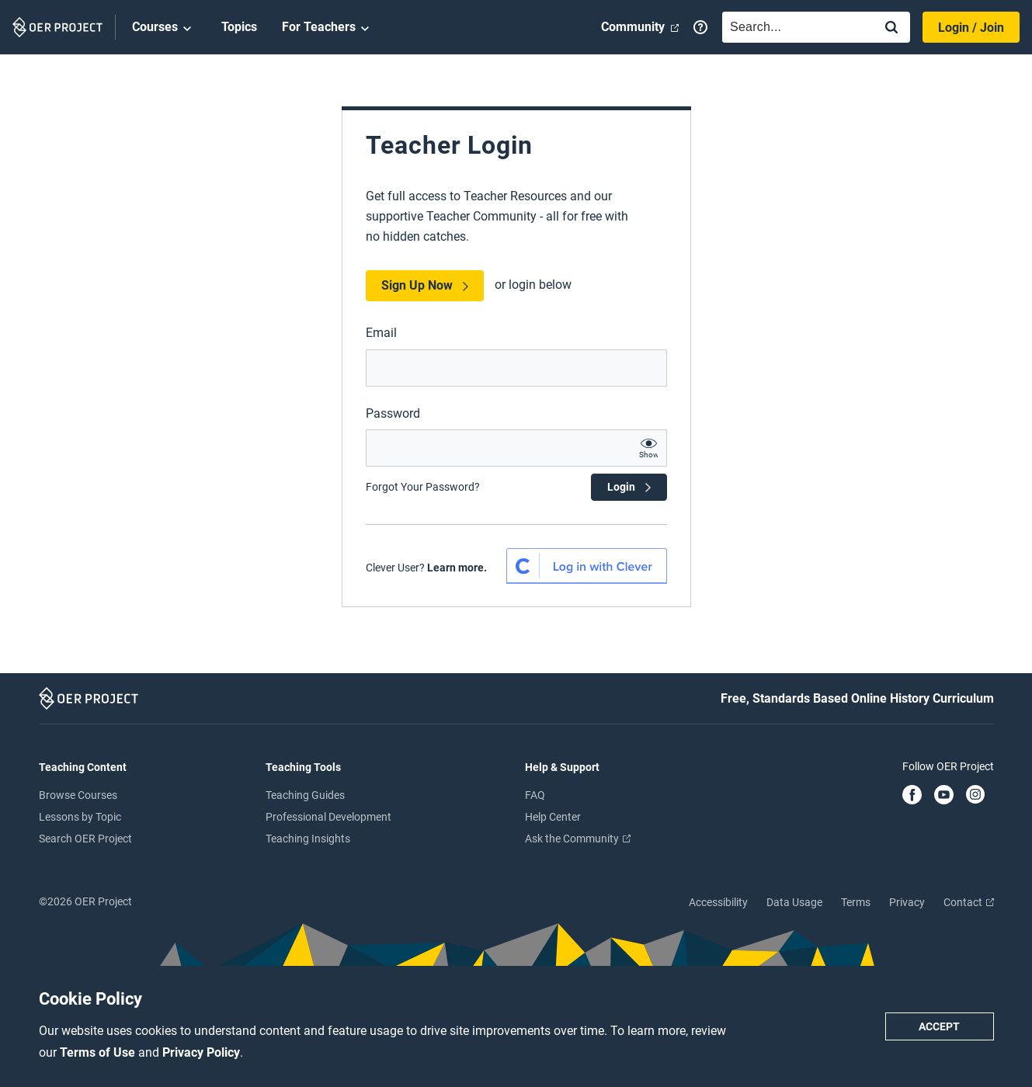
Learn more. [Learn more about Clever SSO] (457, 567)
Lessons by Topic (80, 817)
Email (381, 332)
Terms (855, 902)
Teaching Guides (305, 795)
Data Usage (794, 902)
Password (393, 413)
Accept (939, 1026)
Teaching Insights (308, 838)
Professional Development (328, 817)
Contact (968, 902)
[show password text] (648, 448)
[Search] (891, 28)
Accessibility (718, 902)
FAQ (535, 795)
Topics (239, 26)
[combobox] (794, 27)
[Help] (700, 27)
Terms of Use (99, 1052)
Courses (164, 28)
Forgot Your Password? (423, 487)
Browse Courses (78, 795)
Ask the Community (578, 838)
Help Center (553, 817)
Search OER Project (85, 838)
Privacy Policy (201, 1052)
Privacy (907, 902)
